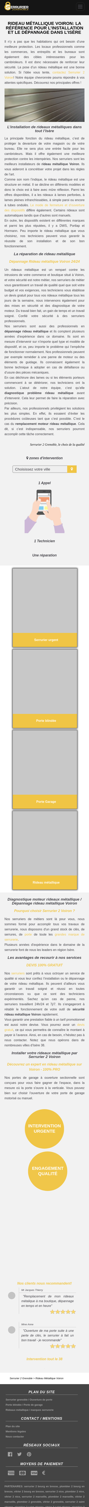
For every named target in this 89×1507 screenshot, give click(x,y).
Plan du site (13, 1426)
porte (28, 934)
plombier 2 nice (74, 1491)
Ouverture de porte (41, 1399)
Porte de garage (33, 1404)
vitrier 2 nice (12, 1496)
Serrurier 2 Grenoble (21, 1378)
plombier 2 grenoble (29, 1501)
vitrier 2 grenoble (53, 1501)
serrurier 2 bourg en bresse (41, 1486)
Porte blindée (14, 1404)
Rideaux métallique (17, 1409)
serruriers (18, 973)
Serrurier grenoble (17, 1399)
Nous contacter (15, 1436)
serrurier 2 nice (54, 1491)
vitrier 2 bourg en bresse (29, 1491)
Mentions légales (16, 1431)
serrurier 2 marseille (34, 1496)
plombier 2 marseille (60, 1496)
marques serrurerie (42, 1409)
